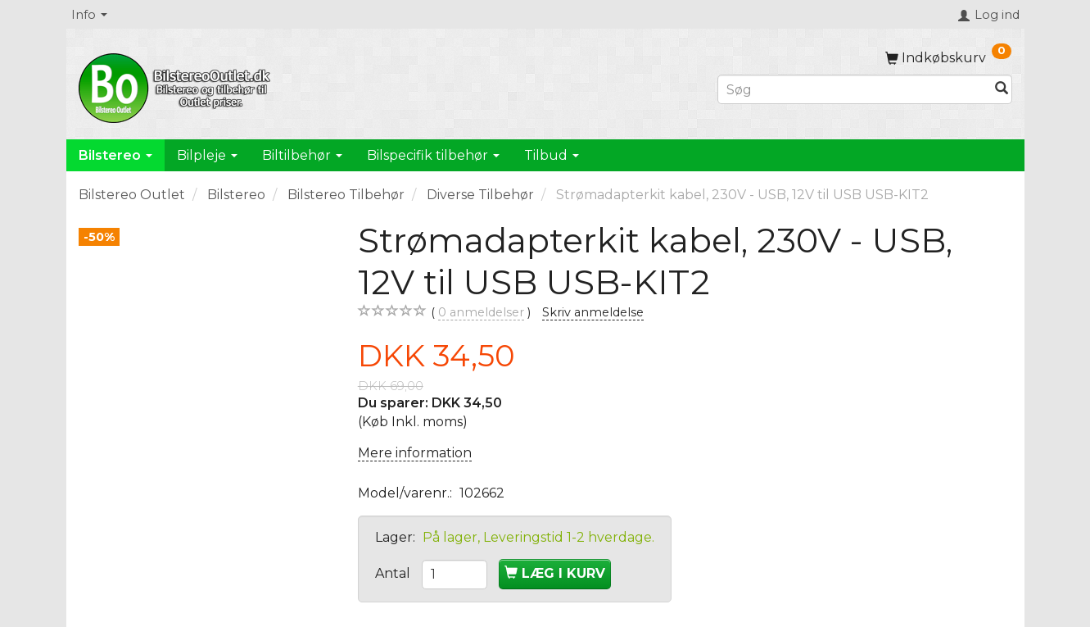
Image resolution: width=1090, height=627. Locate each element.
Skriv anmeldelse (593, 312)
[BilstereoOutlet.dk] (177, 85)
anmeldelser (481, 312)
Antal (394, 573)
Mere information (415, 453)
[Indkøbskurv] (948, 58)
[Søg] (1001, 89)
